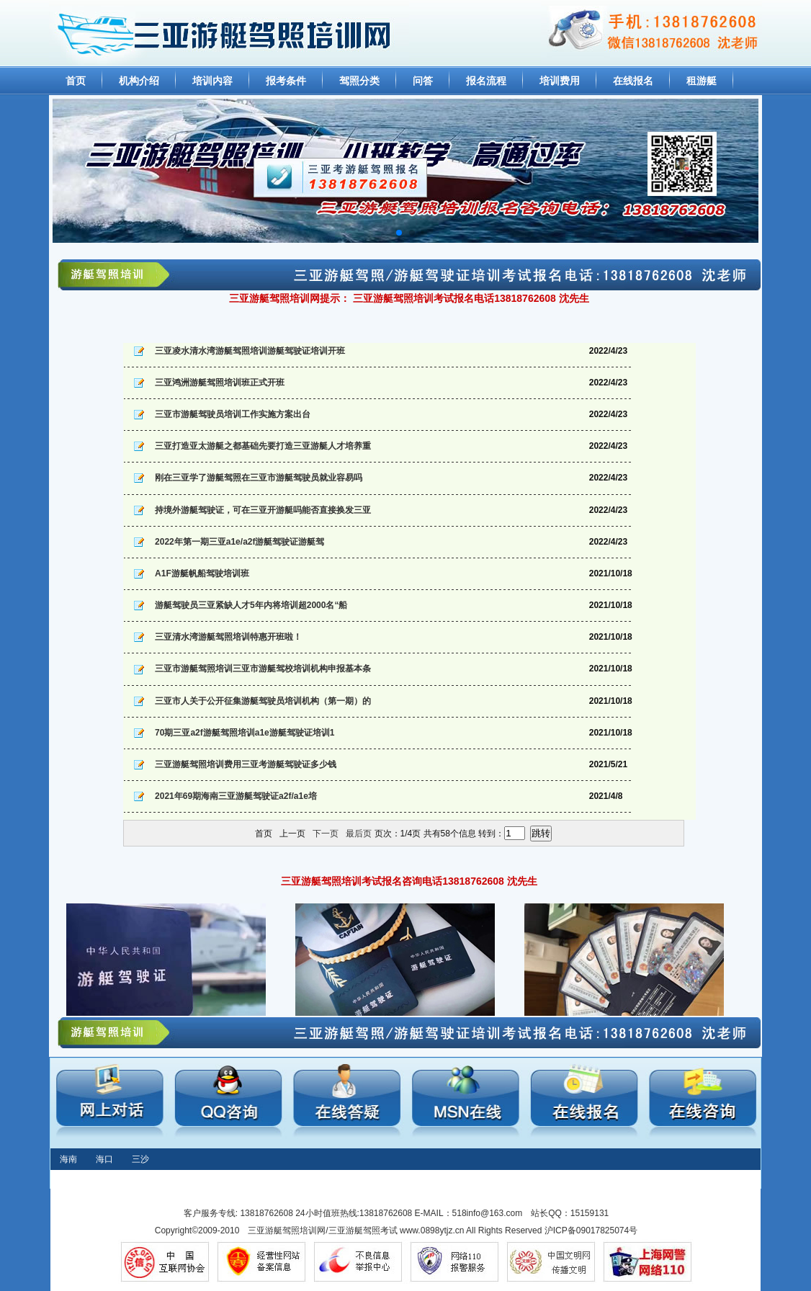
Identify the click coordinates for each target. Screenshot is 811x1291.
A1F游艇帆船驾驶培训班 (202, 573)
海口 (104, 1159)
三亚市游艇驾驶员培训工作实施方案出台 (232, 414)
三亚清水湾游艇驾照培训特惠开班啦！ (228, 637)
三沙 (140, 1159)
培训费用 (559, 80)
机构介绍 (139, 80)
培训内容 (212, 80)
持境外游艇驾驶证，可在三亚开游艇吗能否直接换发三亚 (263, 510)
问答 (423, 80)
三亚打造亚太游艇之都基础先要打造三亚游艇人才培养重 (263, 446)
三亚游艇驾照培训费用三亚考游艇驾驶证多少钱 (245, 764)
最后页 (359, 833)
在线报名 (633, 80)
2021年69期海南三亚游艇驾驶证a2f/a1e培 (236, 796)
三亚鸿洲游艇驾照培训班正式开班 (219, 383)
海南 (68, 1159)
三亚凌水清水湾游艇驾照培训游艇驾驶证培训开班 (250, 351)
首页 (76, 80)
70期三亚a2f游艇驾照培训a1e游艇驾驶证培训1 (244, 733)
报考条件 (286, 80)
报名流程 (486, 80)
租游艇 (701, 80)
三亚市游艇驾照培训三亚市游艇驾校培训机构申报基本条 (263, 669)
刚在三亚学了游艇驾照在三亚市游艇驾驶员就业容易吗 (258, 478)
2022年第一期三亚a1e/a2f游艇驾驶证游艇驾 (239, 542)
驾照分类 (359, 80)
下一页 (326, 833)
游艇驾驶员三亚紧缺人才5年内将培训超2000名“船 (251, 605)
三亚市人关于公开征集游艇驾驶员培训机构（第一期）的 (263, 701)
